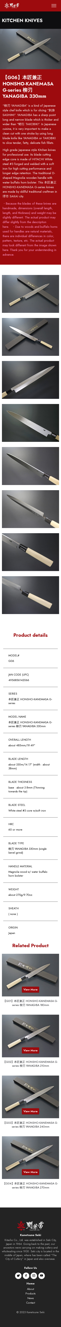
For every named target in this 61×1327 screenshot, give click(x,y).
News (30, 1315)
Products (30, 1310)
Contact (30, 1319)
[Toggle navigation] (53, 5)
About (30, 1306)
